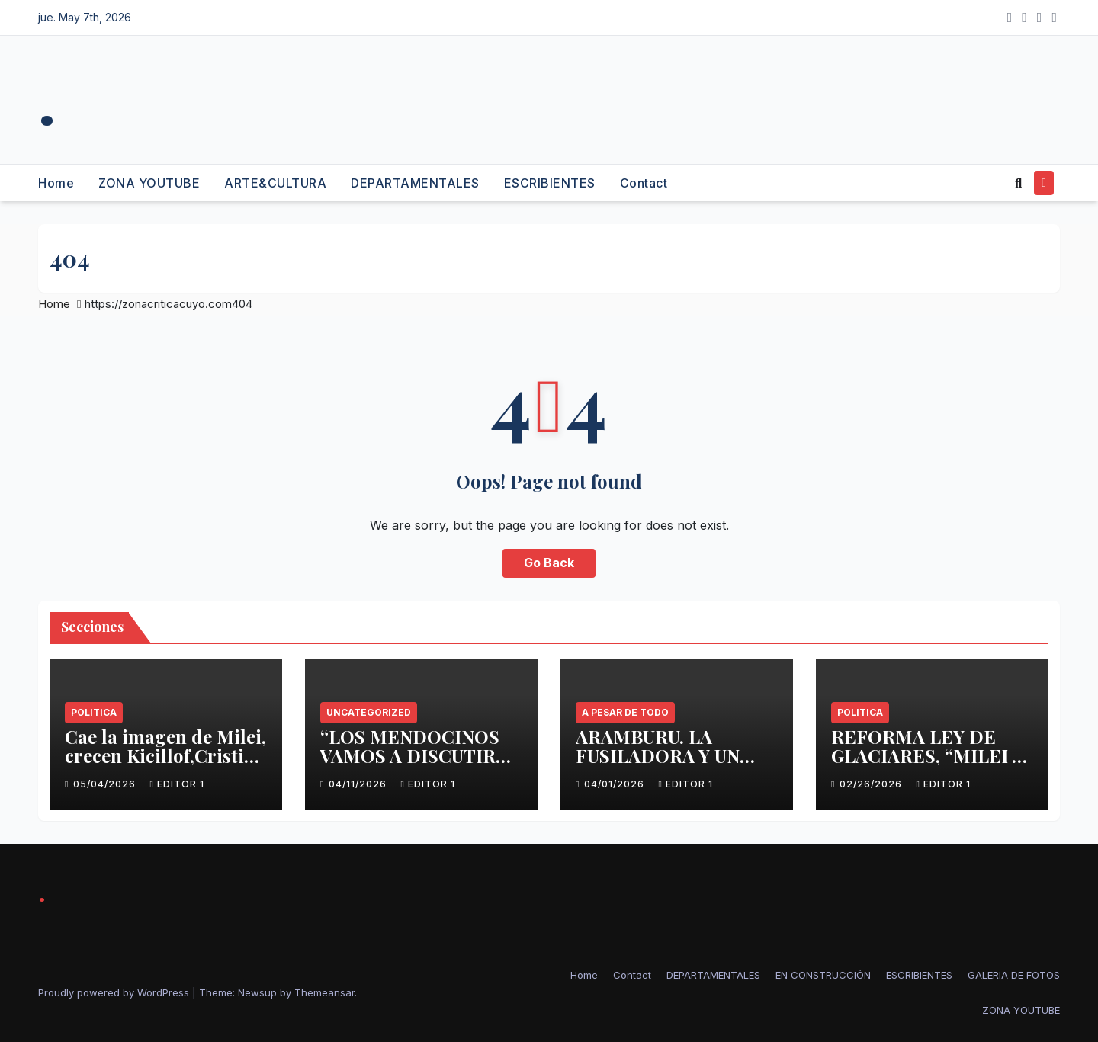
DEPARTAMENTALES (415, 183)
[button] (1018, 183)
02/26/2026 (872, 784)
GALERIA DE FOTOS (1014, 975)
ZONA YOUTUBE (149, 183)
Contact (644, 183)
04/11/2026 (359, 784)
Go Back (549, 563)
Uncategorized (368, 712)
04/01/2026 (615, 784)
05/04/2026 (106, 784)
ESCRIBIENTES (550, 183)
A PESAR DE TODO (625, 712)
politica (94, 712)
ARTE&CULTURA (275, 183)
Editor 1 (176, 784)
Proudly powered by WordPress (115, 992)
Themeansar (324, 992)
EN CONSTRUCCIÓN (823, 975)
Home (56, 183)
